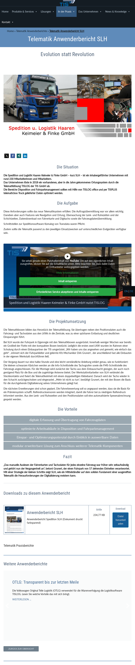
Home (5, 11)
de (131, 291)
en (126, 291)
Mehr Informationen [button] (67, 272)
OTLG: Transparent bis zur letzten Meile (45, 582)
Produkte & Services (24, 11)
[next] (122, 106)
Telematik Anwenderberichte (31, 31)
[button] (6, 156)
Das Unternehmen (90, 11)
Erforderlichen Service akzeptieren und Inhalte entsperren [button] (67, 291)
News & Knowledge (117, 11)
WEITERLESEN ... (21, 599)
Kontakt (8, 22)
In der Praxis (66, 11)
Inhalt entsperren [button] (67, 281)
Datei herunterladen (121, 520)
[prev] (12, 106)
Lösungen (47, 11)
